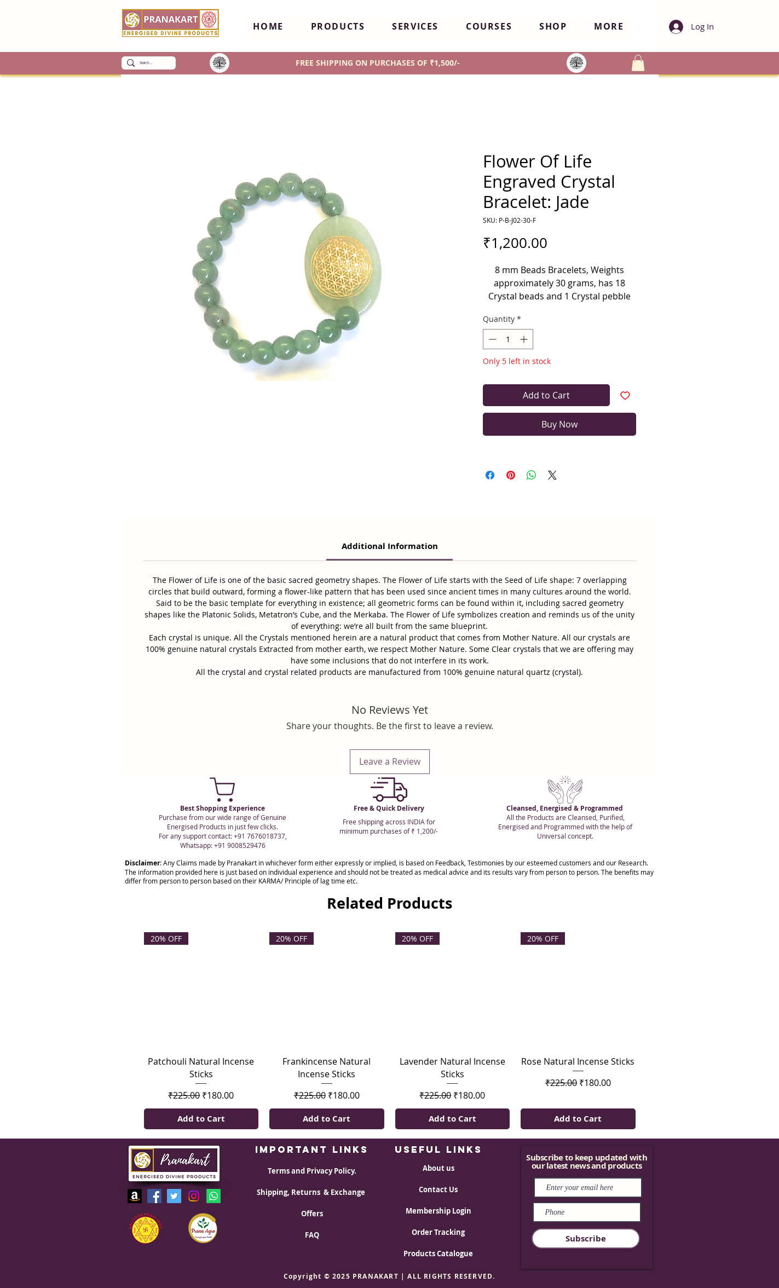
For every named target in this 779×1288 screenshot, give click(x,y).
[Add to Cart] (201, 1119)
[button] (338, 26)
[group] (390, 1031)
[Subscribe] (586, 1238)
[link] (390, 546)
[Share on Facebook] (490, 475)
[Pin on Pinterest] (510, 475)
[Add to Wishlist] (625, 395)
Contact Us (438, 1189)
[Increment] (525, 339)
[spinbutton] (508, 339)
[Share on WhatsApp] (531, 475)
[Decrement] (491, 339)
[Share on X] (552, 475)
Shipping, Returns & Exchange (312, 1192)
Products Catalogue (438, 1253)
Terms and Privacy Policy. (312, 1171)
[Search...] (146, 63)
